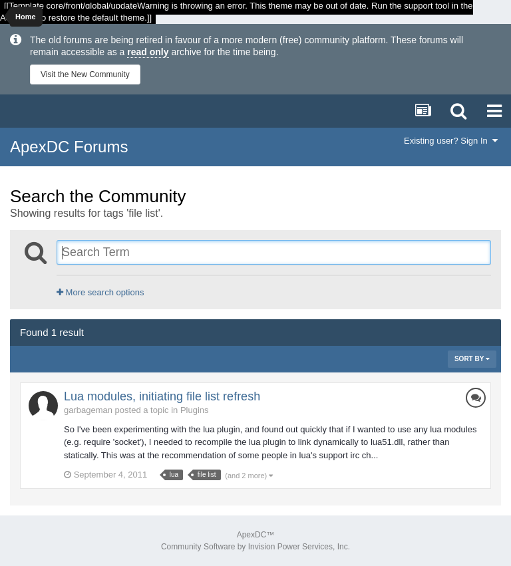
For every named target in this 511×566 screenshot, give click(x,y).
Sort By (472, 358)
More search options (100, 292)
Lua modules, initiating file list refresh (162, 396)
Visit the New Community (85, 74)
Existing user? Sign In (451, 141)
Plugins (194, 410)
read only (147, 52)
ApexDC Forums (69, 147)
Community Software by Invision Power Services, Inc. (255, 546)
